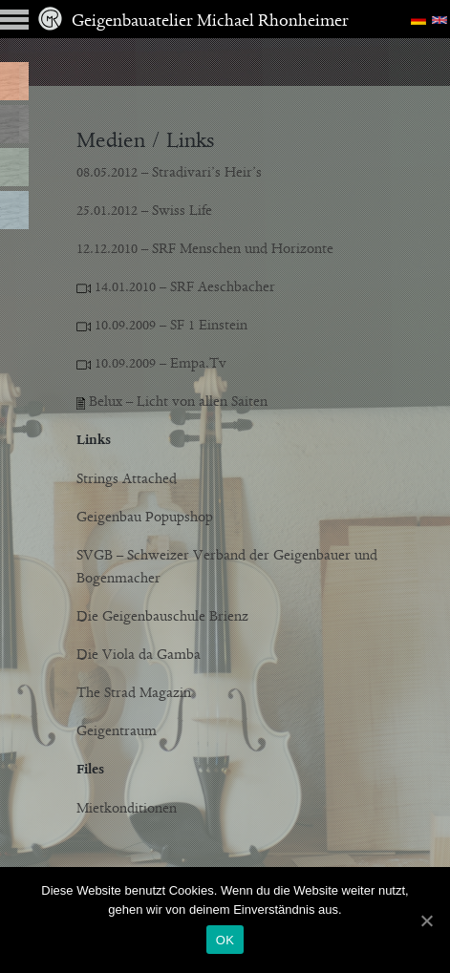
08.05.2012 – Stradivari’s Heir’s (169, 172)
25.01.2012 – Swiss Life (144, 211)
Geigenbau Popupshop (144, 517)
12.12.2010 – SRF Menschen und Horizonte (204, 249)
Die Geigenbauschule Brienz (162, 616)
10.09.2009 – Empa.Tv (158, 363)
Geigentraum (116, 731)
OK (225, 940)
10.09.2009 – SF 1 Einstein (161, 325)
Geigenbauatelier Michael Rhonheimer (193, 21)
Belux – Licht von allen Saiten (172, 402)
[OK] (426, 920)
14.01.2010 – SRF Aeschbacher (175, 287)
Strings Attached (126, 479)
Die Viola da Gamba (138, 655)
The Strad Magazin (133, 693)
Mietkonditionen (126, 808)
